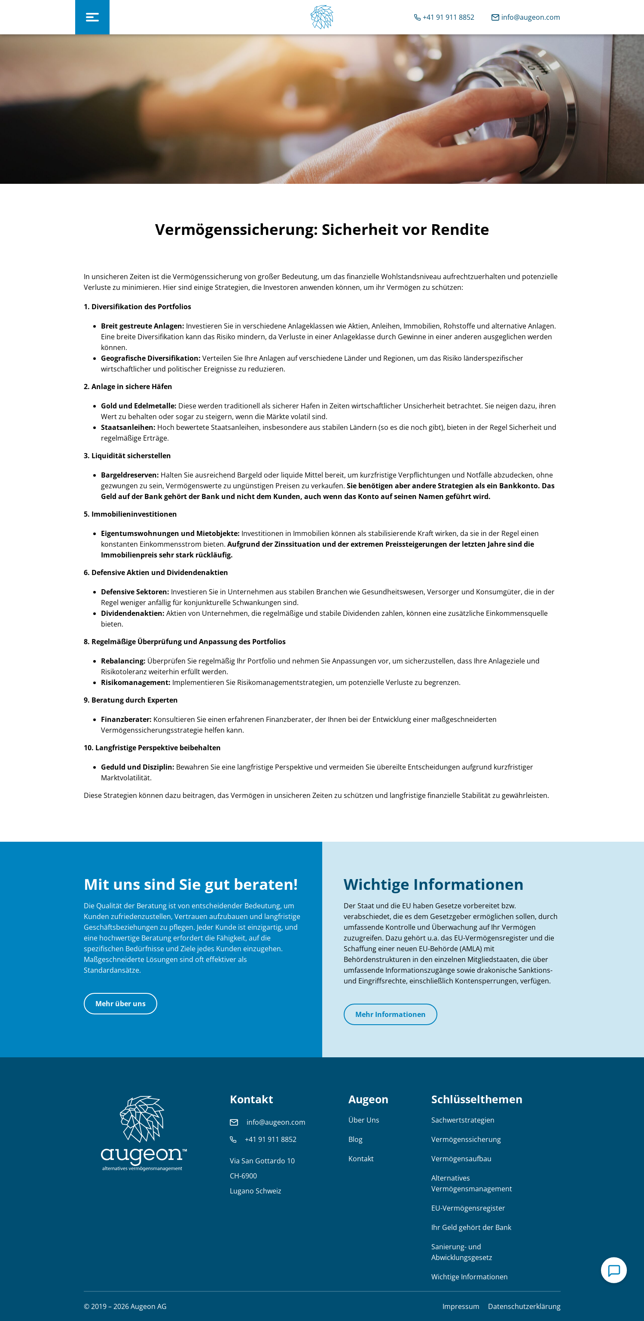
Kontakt (361, 1158)
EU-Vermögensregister (468, 1208)
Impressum (461, 1306)
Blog (355, 1139)
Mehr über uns (120, 1003)
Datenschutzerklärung (524, 1306)
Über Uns (363, 1120)
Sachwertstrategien (462, 1120)
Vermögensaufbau (461, 1158)
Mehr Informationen (390, 1014)
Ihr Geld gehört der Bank (471, 1227)
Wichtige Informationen (469, 1276)
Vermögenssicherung (466, 1139)
